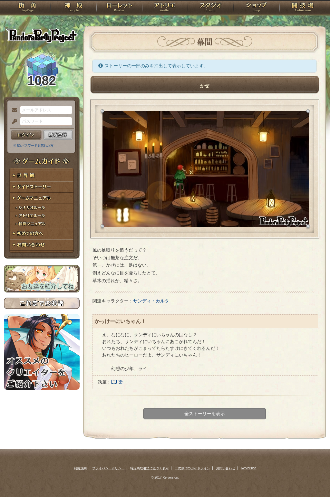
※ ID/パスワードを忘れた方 (33, 145)
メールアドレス (13, 110)
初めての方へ (42, 233)
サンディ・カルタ (151, 300)
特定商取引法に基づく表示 (149, 468)
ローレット (119, 8)
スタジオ (211, 8)
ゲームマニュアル (42, 198)
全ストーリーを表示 (204, 413)
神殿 (73, 8)
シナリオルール (42, 208)
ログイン (26, 135)
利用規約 (80, 468)
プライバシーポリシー (108, 468)
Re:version (249, 468)
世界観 (42, 175)
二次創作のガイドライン (192, 468)
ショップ (256, 8)
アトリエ (165, 8)
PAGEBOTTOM (314, 479)
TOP (27, 8)
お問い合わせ (42, 245)
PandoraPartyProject (42, 35)
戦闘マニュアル (42, 224)
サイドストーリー (42, 187)
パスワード (13, 122)
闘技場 (302, 8)
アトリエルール (42, 216)
